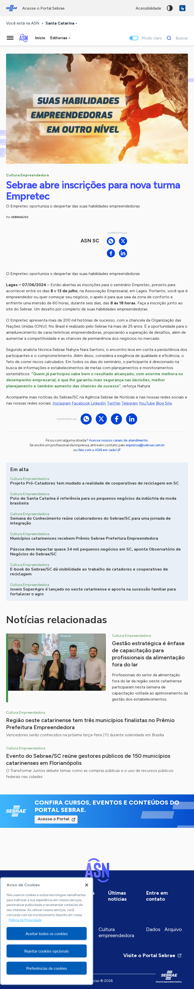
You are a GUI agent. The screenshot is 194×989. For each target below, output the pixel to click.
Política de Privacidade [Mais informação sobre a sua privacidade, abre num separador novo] (25, 920)
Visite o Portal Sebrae (152, 955)
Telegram (130, 403)
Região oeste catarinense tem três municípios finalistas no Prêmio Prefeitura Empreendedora (90, 724)
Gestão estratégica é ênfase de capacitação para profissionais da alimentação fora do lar (148, 654)
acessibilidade (148, 8)
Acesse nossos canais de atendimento (118, 440)
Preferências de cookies (46, 968)
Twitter (113, 403)
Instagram (62, 403)
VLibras (182, 8)
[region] (46, 931)
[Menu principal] (10, 38)
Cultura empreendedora (116, 932)
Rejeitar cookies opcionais (46, 951)
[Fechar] (86, 885)
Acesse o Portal (53, 819)
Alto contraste (169, 8)
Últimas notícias (117, 896)
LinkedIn (98, 403)
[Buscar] (176, 38)
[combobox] (61, 23)
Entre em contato (157, 896)
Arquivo (173, 929)
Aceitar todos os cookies (47, 933)
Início (40, 37)
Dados (153, 929)
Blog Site (164, 403)
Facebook (81, 403)
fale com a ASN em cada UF (99, 450)
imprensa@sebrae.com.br (145, 445)
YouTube (147, 403)
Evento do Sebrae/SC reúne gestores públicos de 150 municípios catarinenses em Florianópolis (88, 759)
